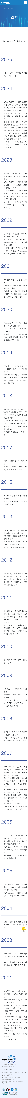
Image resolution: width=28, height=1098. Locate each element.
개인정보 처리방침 (7, 1067)
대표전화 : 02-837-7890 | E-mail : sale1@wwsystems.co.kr (11, 1078)
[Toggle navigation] (25, 2)
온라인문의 (13, 1064)
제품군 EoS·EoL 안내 (8, 1069)
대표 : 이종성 (5, 1076)
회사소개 (4, 1064)
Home (2, 8)
